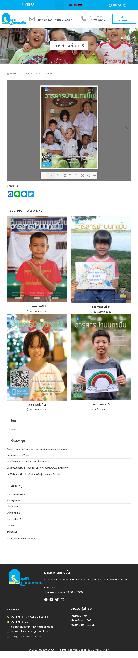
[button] (27, 4)
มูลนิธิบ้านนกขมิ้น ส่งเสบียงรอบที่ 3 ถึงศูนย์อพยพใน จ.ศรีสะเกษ (37, 467)
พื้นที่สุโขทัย (12, 506)
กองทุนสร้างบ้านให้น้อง (18, 455)
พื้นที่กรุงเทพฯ (13, 500)
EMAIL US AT (44, 17)
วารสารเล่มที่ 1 (37, 306)
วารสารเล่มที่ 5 (101, 404)
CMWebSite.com (100, 649)
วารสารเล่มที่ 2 (37, 405)
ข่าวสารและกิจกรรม (16, 494)
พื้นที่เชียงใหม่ (13, 512)
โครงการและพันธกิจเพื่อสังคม (21, 538)
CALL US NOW (95, 16)
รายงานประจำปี (14, 519)
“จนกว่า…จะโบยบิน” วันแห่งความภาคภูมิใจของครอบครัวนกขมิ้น (37, 449)
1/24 (51, 175)
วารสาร (49, 73)
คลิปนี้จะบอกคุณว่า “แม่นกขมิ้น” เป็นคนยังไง (28, 461)
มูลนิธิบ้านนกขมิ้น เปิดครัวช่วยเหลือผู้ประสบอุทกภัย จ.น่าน (34, 474)
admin (13, 73)
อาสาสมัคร (12, 531)
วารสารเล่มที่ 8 (101, 307)
